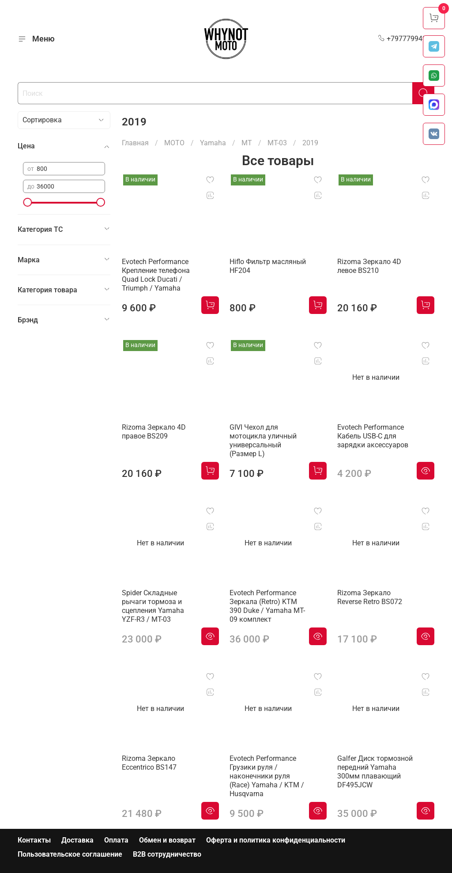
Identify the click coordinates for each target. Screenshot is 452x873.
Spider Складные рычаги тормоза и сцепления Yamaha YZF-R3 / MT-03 (153, 606)
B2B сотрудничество (167, 854)
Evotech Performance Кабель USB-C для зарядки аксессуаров (372, 436)
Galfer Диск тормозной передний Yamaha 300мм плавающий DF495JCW (375, 771)
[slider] (27, 202)
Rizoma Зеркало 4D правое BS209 (154, 431)
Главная (135, 143)
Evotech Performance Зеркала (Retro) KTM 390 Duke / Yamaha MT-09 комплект (267, 606)
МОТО (174, 143)
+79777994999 (406, 38)
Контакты (34, 840)
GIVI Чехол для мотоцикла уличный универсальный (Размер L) (263, 440)
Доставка (77, 840)
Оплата (116, 840)
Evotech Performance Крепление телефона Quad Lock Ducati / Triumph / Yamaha (156, 274)
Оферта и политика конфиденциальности (275, 840)
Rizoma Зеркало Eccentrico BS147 (149, 762)
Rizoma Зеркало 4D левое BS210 (369, 266)
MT (246, 143)
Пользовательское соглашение (70, 854)
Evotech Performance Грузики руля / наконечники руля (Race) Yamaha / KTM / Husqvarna (267, 776)
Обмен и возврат (167, 840)
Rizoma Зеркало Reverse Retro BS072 (369, 597)
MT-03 (277, 143)
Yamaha (213, 143)
